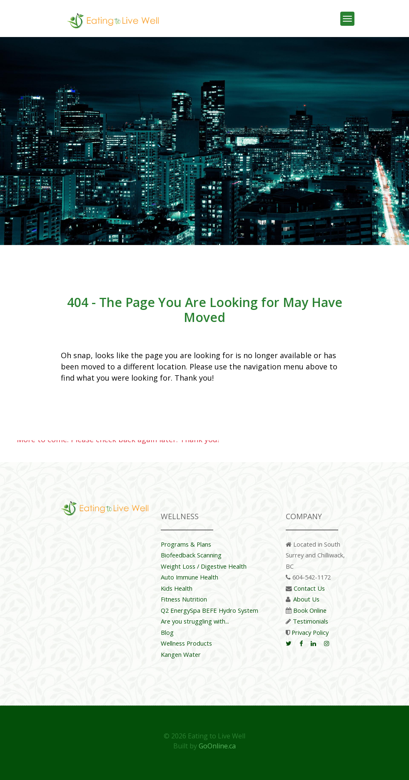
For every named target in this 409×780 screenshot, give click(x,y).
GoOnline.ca (217, 745)
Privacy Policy (310, 632)
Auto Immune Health (189, 577)
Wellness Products (186, 643)
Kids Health (176, 588)
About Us (306, 599)
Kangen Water (181, 654)
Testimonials (310, 621)
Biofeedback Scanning (191, 555)
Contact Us (309, 588)
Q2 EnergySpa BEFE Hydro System (209, 610)
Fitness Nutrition (184, 599)
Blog (167, 632)
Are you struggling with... (195, 621)
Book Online (310, 610)
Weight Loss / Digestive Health (204, 566)
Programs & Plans (186, 544)
